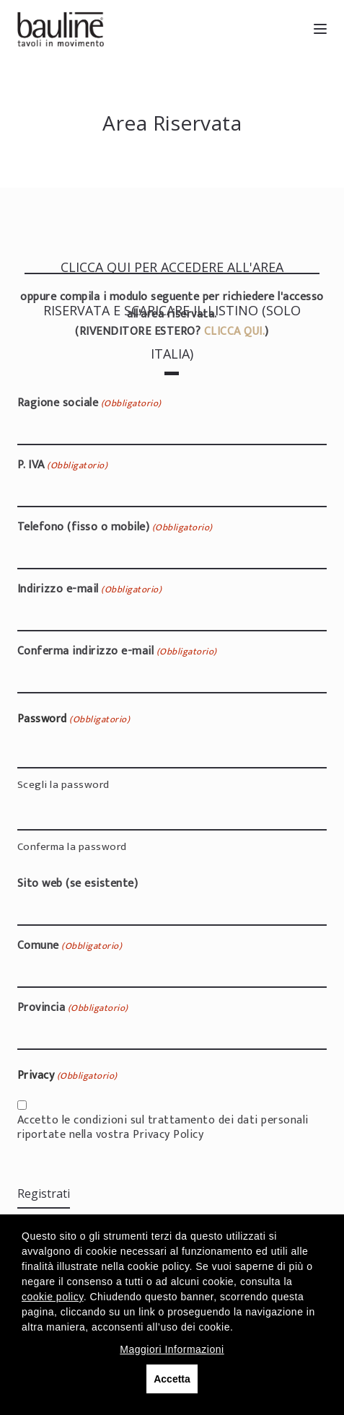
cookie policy (53, 1296)
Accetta (172, 1379)
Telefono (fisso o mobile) (115, 527)
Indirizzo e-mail (89, 589)
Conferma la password (72, 846)
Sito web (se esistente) (77, 884)
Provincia (72, 1008)
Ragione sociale (89, 403)
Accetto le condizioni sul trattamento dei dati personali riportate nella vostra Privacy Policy (163, 1127)
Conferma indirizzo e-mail (117, 651)
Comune (69, 946)
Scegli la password (63, 784)
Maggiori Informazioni (172, 1349)
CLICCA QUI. (234, 331)
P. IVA (62, 465)
